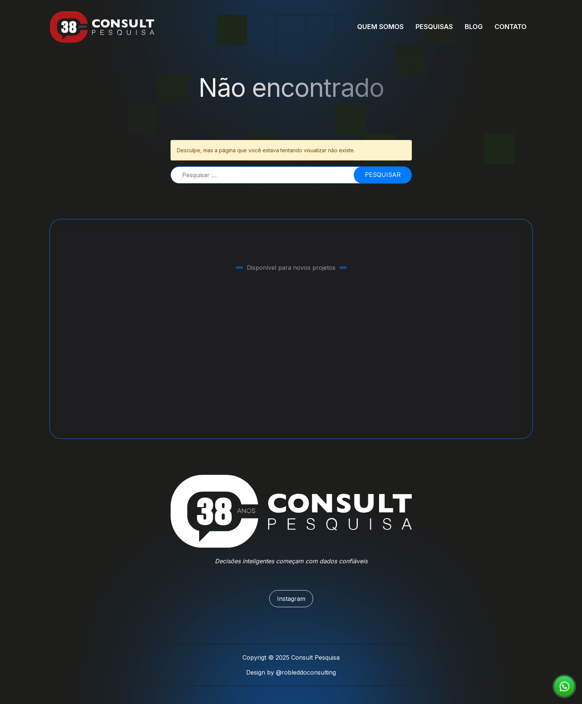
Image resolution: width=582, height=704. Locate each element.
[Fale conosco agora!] (564, 686)
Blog (474, 27)
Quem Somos (380, 27)
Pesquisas (434, 27)
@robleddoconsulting (306, 672)
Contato (510, 27)
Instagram (291, 598)
